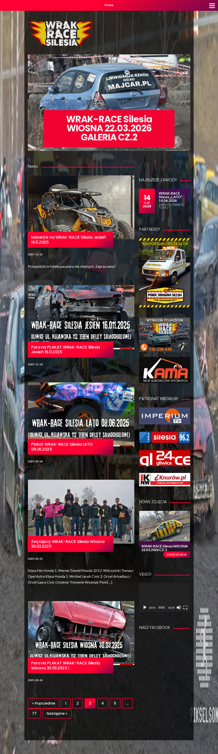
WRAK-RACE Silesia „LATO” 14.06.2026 (170, 196)
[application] (164, 597)
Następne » (57, 713)
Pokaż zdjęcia (177, 554)
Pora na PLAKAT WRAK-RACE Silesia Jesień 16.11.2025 (65, 349)
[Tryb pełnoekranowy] (185, 607)
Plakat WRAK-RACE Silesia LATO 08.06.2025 (62, 446)
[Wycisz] (178, 607)
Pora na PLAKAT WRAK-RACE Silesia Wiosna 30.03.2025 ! (65, 665)
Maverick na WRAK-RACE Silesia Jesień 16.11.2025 (68, 239)
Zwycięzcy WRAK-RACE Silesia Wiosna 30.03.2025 (67, 544)
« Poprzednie (43, 703)
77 (34, 713)
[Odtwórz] (145, 607)
